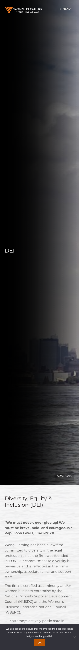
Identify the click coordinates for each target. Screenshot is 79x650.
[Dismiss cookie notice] (74, 637)
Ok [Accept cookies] (39, 642)
